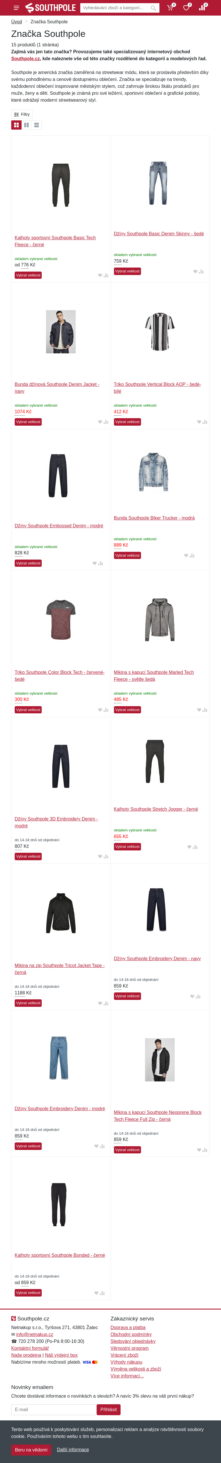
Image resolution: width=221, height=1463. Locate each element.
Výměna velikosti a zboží (135, 1369)
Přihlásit (108, 1409)
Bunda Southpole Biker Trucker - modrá (154, 518)
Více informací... (127, 1375)
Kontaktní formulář (30, 1348)
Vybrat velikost (28, 275)
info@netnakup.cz (34, 1334)
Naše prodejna (26, 1355)
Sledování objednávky (133, 1341)
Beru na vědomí (31, 1449)
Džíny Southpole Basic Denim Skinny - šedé (159, 233)
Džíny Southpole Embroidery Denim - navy (157, 958)
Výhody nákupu (126, 1362)
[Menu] (16, 8)
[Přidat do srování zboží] (106, 275)
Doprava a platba (128, 1327)
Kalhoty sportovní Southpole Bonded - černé (60, 1255)
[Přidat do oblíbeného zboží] (100, 275)
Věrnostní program (129, 1348)
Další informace (73, 1449)
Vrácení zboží (124, 1355)
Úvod (16, 21)
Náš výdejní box (61, 1355)
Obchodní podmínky (131, 1334)
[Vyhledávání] (113, 8)
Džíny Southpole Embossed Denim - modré (59, 525)
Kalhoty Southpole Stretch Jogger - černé (156, 809)
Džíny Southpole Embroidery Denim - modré (60, 1108)
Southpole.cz (25, 58)
